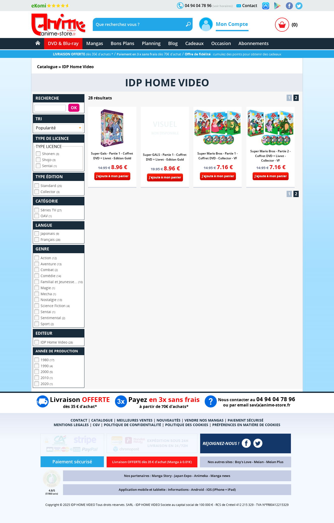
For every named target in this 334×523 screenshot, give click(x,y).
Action (49, 257)
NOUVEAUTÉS (168, 420)
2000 (47, 371)
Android (197, 489)
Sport (47, 323)
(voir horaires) (222, 6)
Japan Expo (183, 475)
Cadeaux (194, 43)
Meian (259, 462)
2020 (47, 383)
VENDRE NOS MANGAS (204, 420)
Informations (178, 489)
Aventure (51, 264)
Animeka (201, 475)
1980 (47, 359)
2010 (47, 377)
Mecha (48, 293)
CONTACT (79, 420)
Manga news (220, 475)
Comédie (51, 275)
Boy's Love (243, 462)
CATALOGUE (102, 420)
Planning (151, 43)
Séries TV (51, 210)
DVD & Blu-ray (63, 43)
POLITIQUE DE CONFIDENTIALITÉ (132, 424)
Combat (49, 269)
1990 (47, 365)
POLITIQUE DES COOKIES (186, 424)
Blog (173, 43)
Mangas (94, 43)
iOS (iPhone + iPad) (221, 489)
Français (50, 239)
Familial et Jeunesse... (62, 281)
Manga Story (162, 475)
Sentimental (53, 317)
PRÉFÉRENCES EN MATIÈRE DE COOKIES (246, 424)
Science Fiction (55, 305)
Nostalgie (51, 299)
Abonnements (253, 43)
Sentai (49, 165)
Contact (249, 5)
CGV (96, 424)
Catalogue (47, 66)
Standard (51, 185)
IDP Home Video (57, 342)
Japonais (50, 233)
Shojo (48, 159)
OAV (46, 215)
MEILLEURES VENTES (135, 420)
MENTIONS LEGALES (71, 424)
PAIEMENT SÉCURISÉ (245, 420)
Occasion (221, 43)
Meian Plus (274, 462)
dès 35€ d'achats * (83, 54)
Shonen (50, 153)
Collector (50, 191)
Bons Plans (122, 43)
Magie (48, 287)
